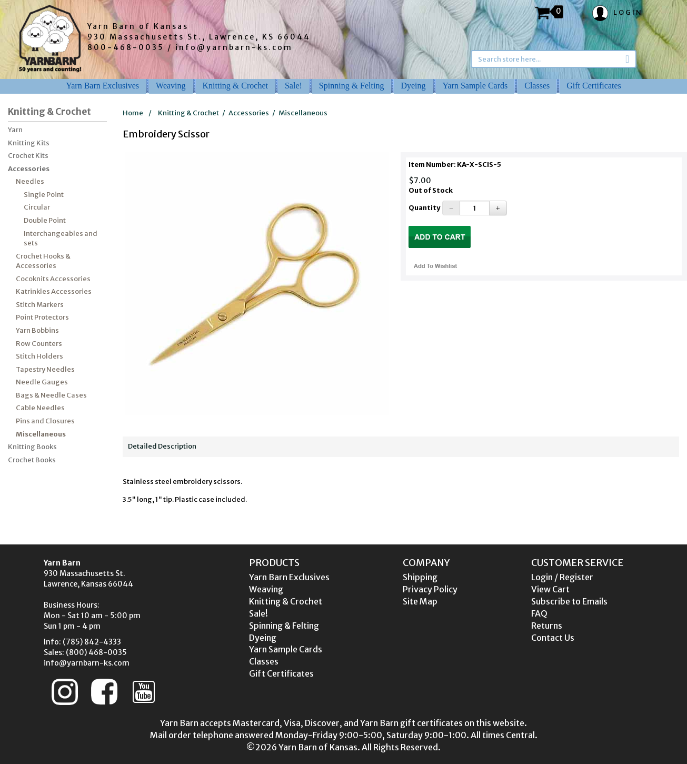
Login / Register (562, 577)
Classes (537, 85)
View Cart (550, 589)
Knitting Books (32, 446)
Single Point (44, 194)
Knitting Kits (28, 142)
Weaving (170, 85)
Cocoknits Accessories (53, 278)
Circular (37, 207)
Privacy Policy (430, 589)
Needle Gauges (42, 382)
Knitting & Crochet (235, 85)
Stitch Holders (39, 356)
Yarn (15, 129)
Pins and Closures (45, 420)
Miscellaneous (41, 434)
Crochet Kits (28, 155)
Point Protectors (42, 317)
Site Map (420, 601)
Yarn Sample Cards (475, 85)
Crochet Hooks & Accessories (43, 261)
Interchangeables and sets (60, 238)
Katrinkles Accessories (54, 291)
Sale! (293, 85)
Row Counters (39, 343)
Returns (546, 625)
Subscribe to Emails (569, 601)
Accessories (28, 168)
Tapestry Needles (45, 369)
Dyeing (413, 85)
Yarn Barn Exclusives (102, 85)
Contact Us (552, 637)
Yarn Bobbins (37, 330)
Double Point (45, 220)
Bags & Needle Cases (51, 395)
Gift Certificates (593, 85)
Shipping (420, 577)
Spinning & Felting (351, 85)
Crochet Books (32, 459)
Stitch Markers (40, 304)
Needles (30, 181)
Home (133, 112)
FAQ (539, 613)
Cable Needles (40, 407)
